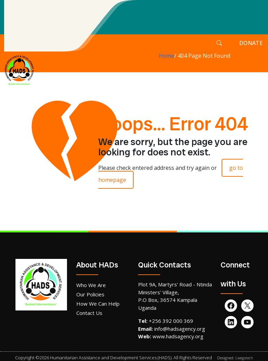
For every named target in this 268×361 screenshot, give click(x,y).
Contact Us (89, 312)
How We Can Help (98, 303)
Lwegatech (244, 357)
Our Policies (90, 294)
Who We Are (91, 285)
